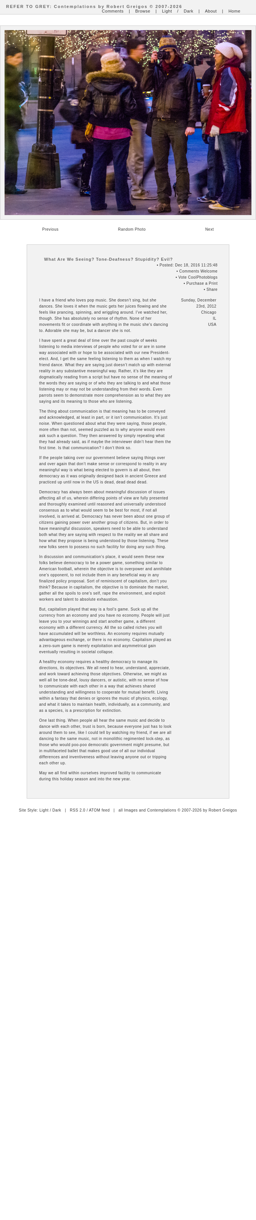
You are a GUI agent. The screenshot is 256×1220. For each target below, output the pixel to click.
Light (167, 11)
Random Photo (132, 229)
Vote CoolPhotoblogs (198, 277)
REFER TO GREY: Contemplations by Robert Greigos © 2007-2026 (94, 6)
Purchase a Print (202, 283)
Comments (112, 11)
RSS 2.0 (77, 810)
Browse (142, 11)
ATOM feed (99, 810)
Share (212, 289)
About (211, 11)
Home (234, 11)
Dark (188, 11)
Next (209, 229)
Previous (50, 229)
